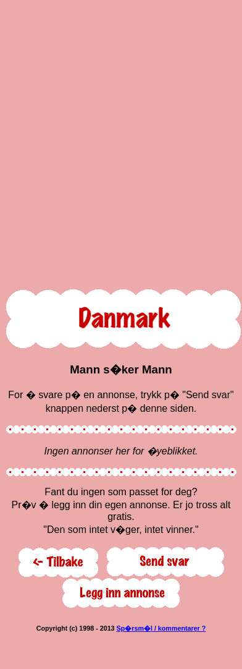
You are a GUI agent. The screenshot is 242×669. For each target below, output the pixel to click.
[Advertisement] (119, 142)
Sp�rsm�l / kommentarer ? (161, 628)
